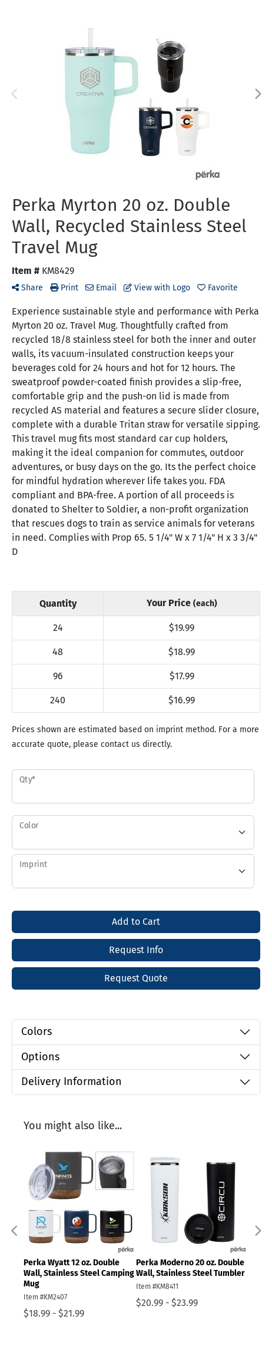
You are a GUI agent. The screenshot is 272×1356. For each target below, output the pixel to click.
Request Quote (136, 978)
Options (40, 1056)
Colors (36, 1031)
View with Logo (157, 288)
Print (64, 288)
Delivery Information (71, 1081)
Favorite (217, 288)
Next (257, 94)
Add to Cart (136, 921)
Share (27, 288)
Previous (15, 94)
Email (101, 288)
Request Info (136, 949)
